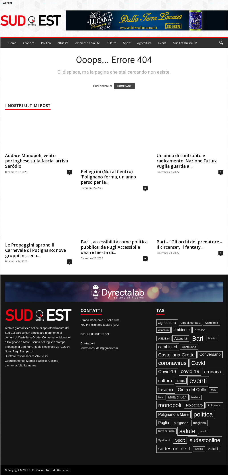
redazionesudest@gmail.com (99, 348)
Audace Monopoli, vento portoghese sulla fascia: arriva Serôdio (36, 161)
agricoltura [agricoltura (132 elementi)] (167, 323)
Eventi (162, 43)
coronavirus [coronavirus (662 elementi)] (172, 363)
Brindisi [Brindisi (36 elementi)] (212, 338)
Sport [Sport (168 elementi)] (180, 440)
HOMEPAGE (124, 86)
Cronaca (29, 43)
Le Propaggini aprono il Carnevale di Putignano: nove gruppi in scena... (35, 250)
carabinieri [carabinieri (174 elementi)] (167, 346)
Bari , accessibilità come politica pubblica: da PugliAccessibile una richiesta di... (114, 247)
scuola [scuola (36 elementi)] (203, 431)
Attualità (63, 43)
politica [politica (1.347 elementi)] (203, 414)
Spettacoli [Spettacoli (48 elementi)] (164, 440)
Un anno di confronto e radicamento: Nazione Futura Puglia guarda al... (187, 161)
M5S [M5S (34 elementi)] (213, 389)
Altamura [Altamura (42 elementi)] (163, 329)
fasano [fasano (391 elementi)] (165, 389)
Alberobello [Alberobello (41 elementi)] (211, 322)
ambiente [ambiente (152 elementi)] (181, 329)
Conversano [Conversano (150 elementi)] (210, 354)
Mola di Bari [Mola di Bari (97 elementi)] (177, 397)
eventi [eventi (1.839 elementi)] (198, 380)
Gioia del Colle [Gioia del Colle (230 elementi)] (192, 389)
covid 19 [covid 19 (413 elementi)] (190, 371)
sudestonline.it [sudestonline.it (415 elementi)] (174, 448)
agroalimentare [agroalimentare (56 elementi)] (190, 322)
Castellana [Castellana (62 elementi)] (189, 347)
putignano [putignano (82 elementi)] (181, 423)
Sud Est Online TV (185, 43)
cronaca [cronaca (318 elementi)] (212, 371)
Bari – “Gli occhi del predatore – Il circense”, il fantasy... (189, 244)
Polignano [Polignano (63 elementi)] (214, 405)
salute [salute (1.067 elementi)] (187, 431)
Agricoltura (144, 43)
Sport (126, 43)
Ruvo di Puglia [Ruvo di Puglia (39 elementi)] (166, 431)
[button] (221, 43)
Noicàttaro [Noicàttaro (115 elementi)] (194, 405)
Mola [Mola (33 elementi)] (160, 397)
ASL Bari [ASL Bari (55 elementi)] (164, 338)
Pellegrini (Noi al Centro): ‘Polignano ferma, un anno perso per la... (108, 177)
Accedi (7, 3)
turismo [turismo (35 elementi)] (199, 448)
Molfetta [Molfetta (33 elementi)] (195, 397)
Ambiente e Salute (87, 43)
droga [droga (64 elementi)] (181, 380)
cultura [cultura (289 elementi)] (165, 380)
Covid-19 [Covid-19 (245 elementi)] (167, 371)
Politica (46, 43)
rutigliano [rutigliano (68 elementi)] (199, 423)
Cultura (111, 43)
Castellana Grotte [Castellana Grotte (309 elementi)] (176, 354)
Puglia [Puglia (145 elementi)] (163, 422)
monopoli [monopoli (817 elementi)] (169, 405)
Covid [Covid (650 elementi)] (198, 363)
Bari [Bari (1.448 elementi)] (197, 338)
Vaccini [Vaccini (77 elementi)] (213, 449)
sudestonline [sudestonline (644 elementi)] (205, 440)
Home (12, 43)
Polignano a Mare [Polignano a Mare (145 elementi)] (173, 414)
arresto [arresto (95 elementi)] (199, 330)
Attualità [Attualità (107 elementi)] (180, 338)
